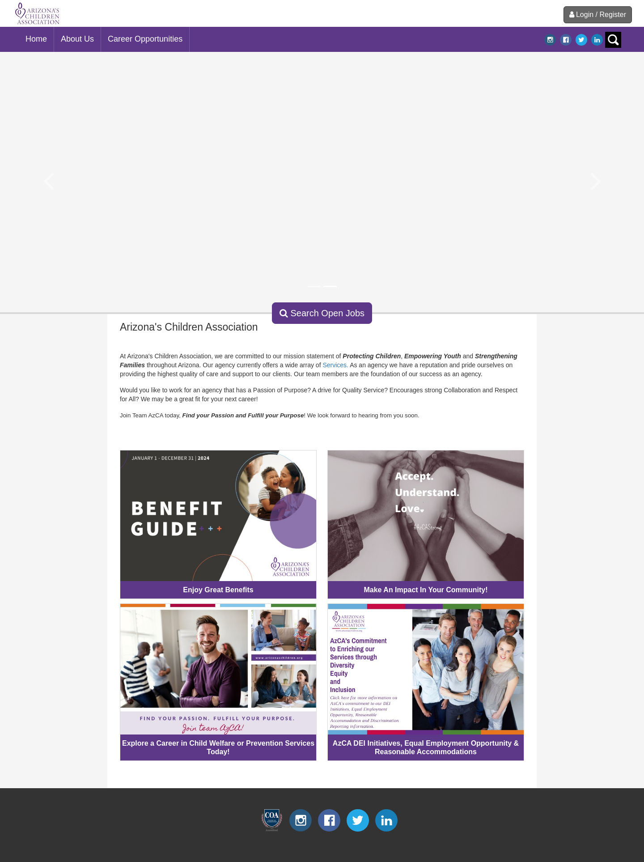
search (613, 40)
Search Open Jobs (322, 313)
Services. (335, 365)
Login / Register (597, 14)
